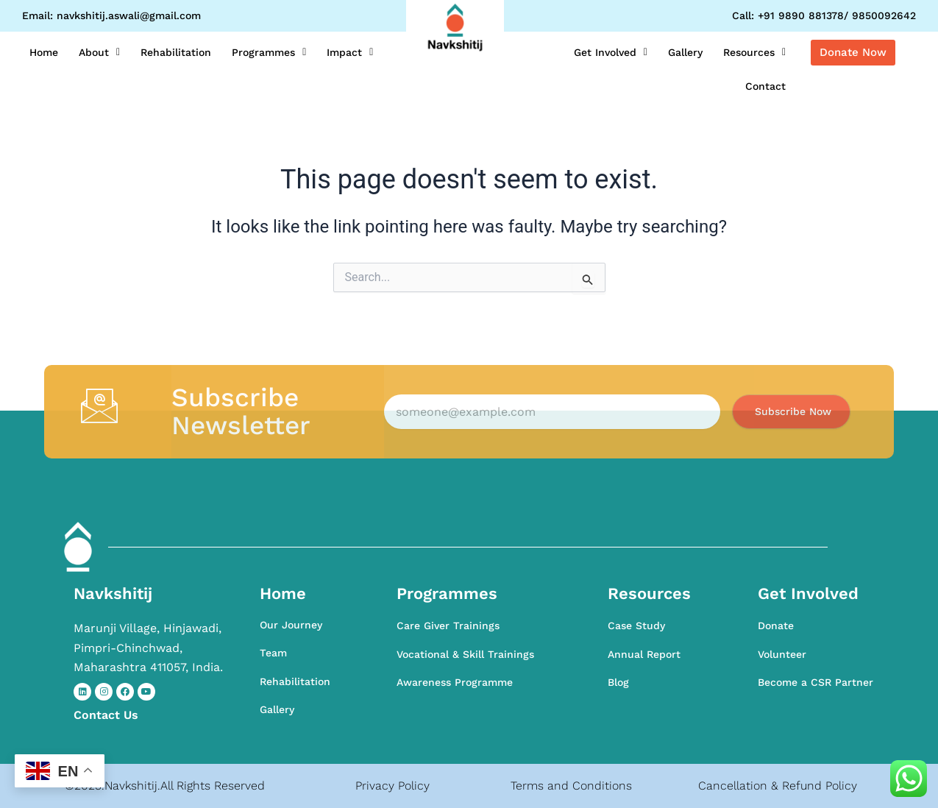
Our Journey (291, 625)
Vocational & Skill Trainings (465, 654)
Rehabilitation (176, 52)
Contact (765, 86)
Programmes (269, 52)
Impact (350, 52)
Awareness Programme (455, 682)
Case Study (636, 625)
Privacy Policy (392, 786)
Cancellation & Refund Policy (777, 786)
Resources (754, 52)
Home (43, 52)
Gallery (685, 52)
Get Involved (610, 52)
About (99, 52)
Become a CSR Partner (815, 682)
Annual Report (644, 654)
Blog (618, 682)
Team (273, 653)
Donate (776, 625)
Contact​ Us (106, 715)
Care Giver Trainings (448, 625)
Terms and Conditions (571, 786)
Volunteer (782, 654)
